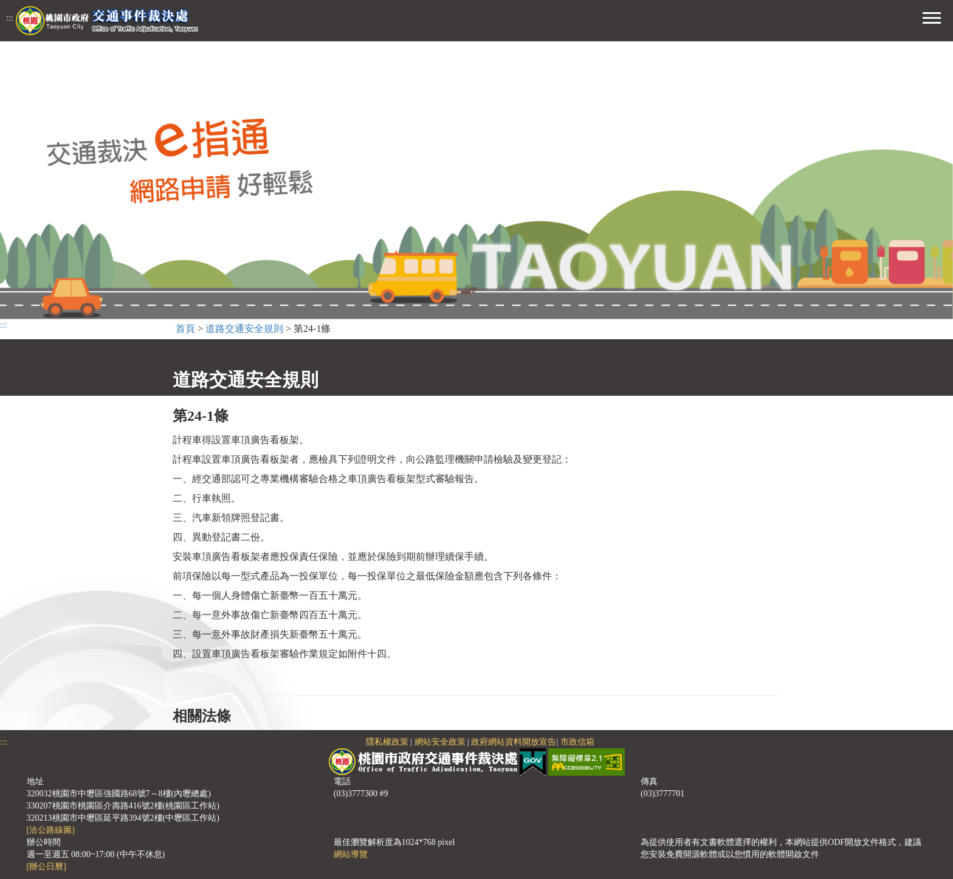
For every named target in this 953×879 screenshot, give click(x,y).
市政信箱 (577, 741)
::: (9, 17)
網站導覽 (351, 854)
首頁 (185, 328)
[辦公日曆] (46, 866)
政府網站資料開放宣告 (513, 741)
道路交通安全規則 (244, 328)
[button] (932, 16)
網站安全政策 (440, 741)
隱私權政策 (387, 741)
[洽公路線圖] (51, 830)
